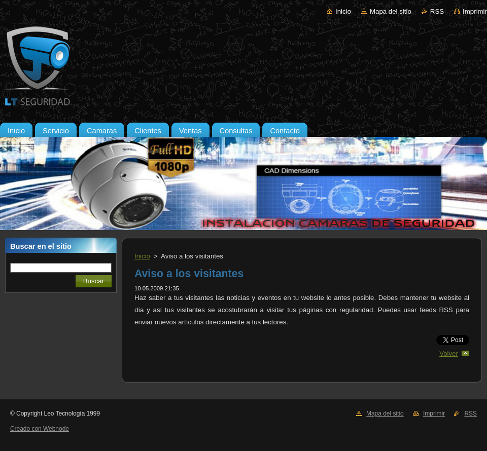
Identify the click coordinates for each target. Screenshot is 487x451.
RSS (437, 11)
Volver (448, 353)
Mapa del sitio (390, 11)
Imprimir (475, 11)
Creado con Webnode (39, 428)
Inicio (343, 11)
